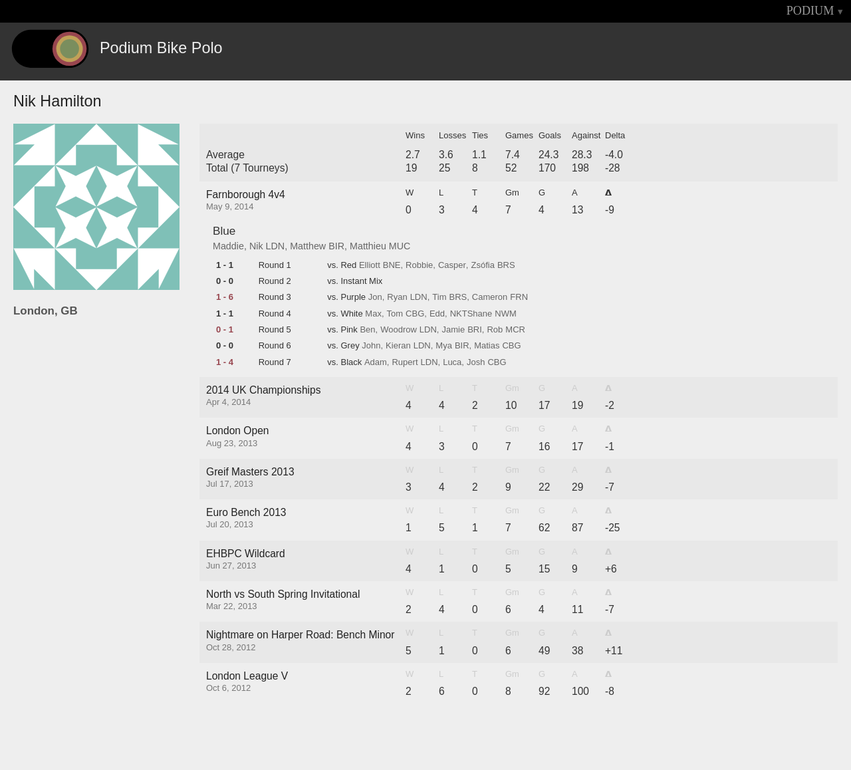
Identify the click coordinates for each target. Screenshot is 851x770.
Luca (452, 362)
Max (373, 314)
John (371, 345)
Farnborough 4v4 (245, 194)
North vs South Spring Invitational (283, 594)
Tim (439, 297)
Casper (452, 265)
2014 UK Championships (263, 390)
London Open (237, 430)
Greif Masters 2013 (250, 471)
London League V (247, 676)
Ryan (397, 297)
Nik (256, 246)
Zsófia (482, 265)
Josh (476, 362)
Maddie (228, 246)
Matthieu (368, 246)
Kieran (398, 345)
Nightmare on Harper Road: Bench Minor (300, 634)
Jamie (453, 329)
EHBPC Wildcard (245, 553)
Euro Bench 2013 (246, 512)
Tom (395, 314)
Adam (375, 362)
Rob (495, 329)
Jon (375, 297)
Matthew (308, 246)
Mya (443, 345)
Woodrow (398, 329)
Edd (437, 314)
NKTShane (471, 314)
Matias (486, 345)
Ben (367, 329)
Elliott (369, 265)
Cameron (489, 297)
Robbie (419, 265)
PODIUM (810, 10)
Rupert (405, 362)
